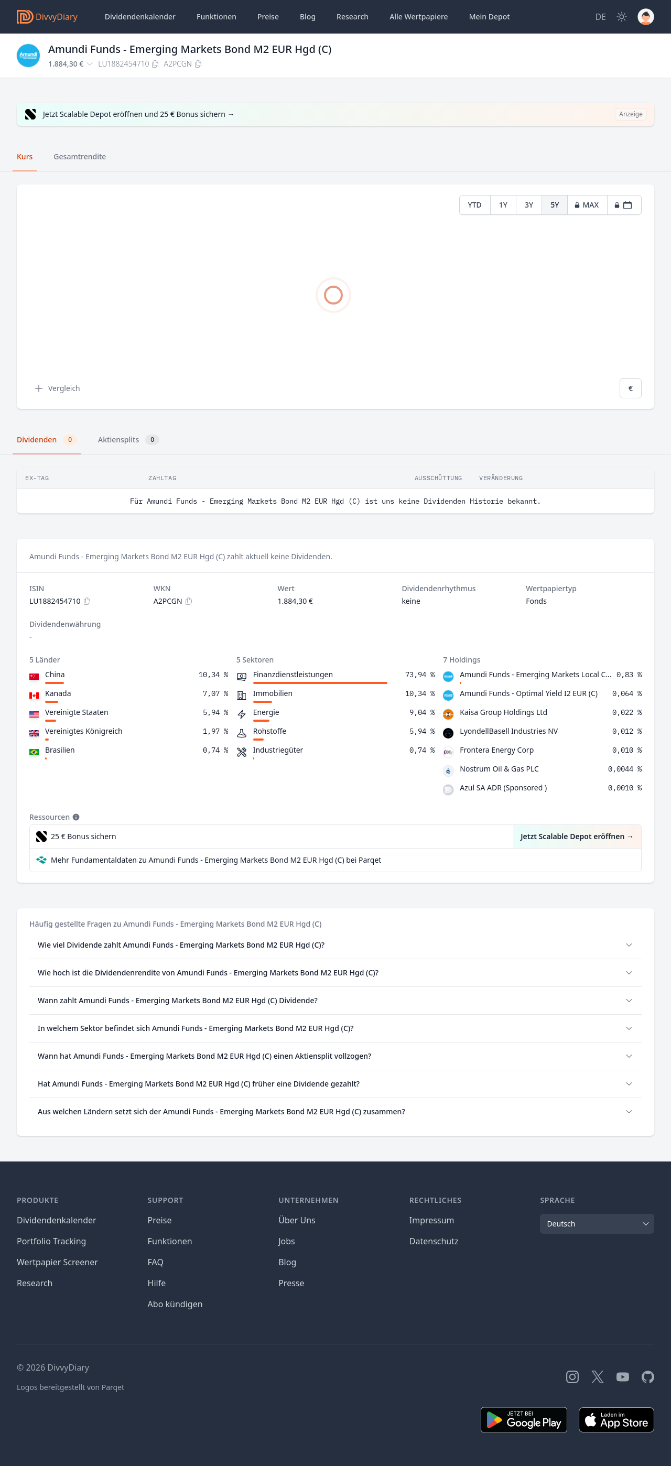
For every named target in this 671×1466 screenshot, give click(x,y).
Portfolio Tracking (51, 1241)
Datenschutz (434, 1241)
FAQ (156, 1262)
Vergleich (57, 388)
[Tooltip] (75, 817)
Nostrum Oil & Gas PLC (499, 769)
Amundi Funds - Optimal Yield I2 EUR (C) (529, 693)
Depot (489, 17)
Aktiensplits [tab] (128, 440)
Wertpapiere (418, 17)
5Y (554, 205)
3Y (529, 205)
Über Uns (297, 1220)
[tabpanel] (335, 296)
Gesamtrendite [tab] (79, 156)
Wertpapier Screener (57, 1262)
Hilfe (157, 1283)
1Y (503, 205)
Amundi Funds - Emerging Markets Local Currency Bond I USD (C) (536, 674)
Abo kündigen (175, 1304)
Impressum (431, 1220)
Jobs (286, 1241)
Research (35, 1283)
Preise (268, 16)
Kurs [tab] (25, 156)
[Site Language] (600, 16)
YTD (475, 205)
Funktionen (216, 16)
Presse (291, 1283)
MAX (586, 205)
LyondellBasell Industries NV (509, 731)
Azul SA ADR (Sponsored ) (503, 787)
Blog (308, 16)
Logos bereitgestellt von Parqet (70, 1387)
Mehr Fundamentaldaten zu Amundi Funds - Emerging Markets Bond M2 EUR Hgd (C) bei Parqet (216, 860)
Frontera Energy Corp (497, 750)
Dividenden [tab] (47, 440)
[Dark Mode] (621, 16)
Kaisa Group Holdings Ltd (503, 712)
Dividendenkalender (140, 16)
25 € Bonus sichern (83, 836)
